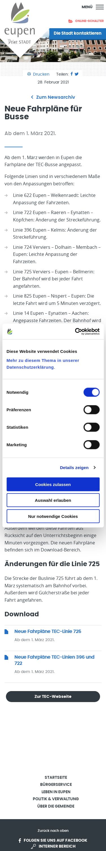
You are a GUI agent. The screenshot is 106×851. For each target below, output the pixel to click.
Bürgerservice (56, 785)
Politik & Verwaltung (56, 799)
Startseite (56, 778)
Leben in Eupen (56, 792)
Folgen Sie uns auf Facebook (53, 840)
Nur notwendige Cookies (53, 516)
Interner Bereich (53, 846)
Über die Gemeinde (55, 806)
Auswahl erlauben (53, 500)
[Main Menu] (93, 7)
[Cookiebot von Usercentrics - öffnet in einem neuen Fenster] (75, 331)
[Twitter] (77, 74)
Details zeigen (74, 467)
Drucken (39, 74)
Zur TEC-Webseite (53, 696)
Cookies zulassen (53, 484)
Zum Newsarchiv (53, 97)
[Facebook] (72, 74)
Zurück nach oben (53, 830)
